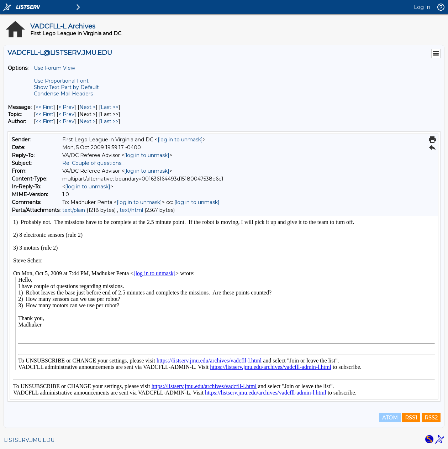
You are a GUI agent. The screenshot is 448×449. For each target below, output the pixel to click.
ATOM (390, 417)
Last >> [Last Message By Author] (109, 121)
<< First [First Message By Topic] (44, 114)
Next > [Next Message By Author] (87, 121)
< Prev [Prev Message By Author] (66, 121)
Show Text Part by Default (66, 87)
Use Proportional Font (61, 81)
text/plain (73, 210)
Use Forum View (54, 68)
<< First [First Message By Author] (44, 121)
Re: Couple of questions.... (94, 163)
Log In (422, 7)
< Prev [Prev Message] (66, 107)
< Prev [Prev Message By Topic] (66, 114)
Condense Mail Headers (63, 93)
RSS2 (431, 417)
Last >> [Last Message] (109, 107)
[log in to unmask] (180, 139)
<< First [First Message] (44, 107)
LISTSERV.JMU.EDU (29, 440)
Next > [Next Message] (87, 107)
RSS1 (411, 417)
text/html (131, 210)
